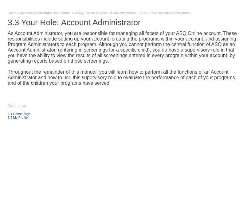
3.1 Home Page (19, 114)
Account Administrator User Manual (45, 13)
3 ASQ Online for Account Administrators (104, 13)
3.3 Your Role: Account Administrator (164, 13)
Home (12, 13)
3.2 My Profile (18, 117)
